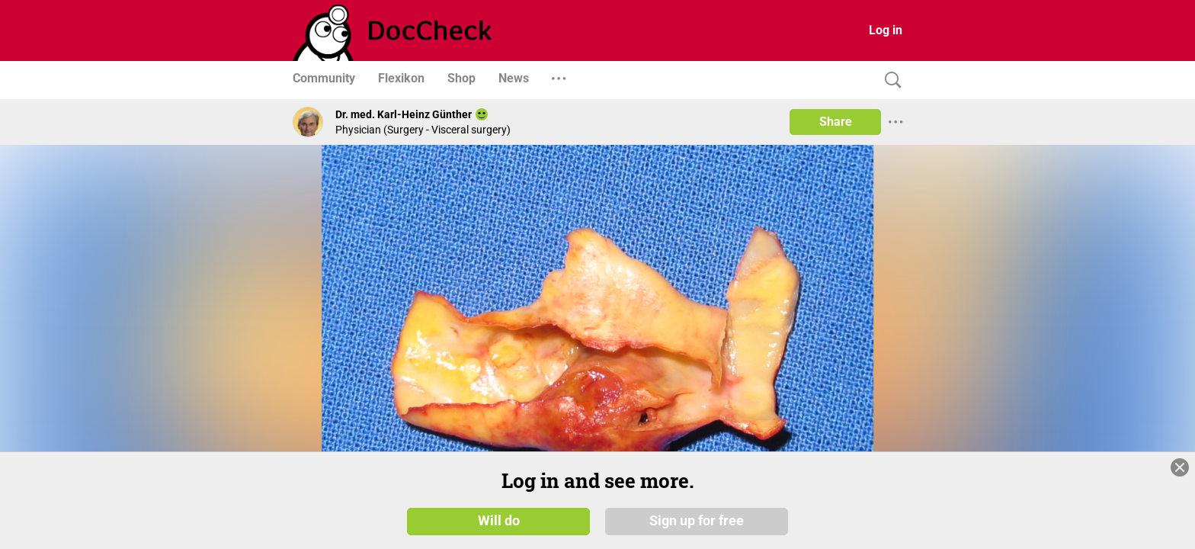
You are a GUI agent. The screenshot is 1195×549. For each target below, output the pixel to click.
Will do (499, 520)
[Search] (889, 80)
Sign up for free (696, 520)
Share (835, 121)
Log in (885, 30)
